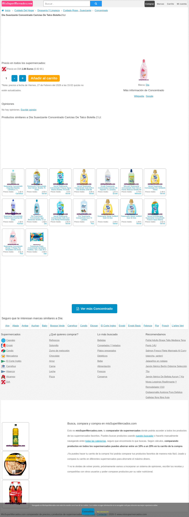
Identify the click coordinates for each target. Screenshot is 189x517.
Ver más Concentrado (97, 308)
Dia (147, 85)
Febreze (148, 325)
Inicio (6, 10)
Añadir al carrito (44, 78)
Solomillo (54, 345)
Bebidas (101, 340)
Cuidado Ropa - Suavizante (77, 10)
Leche (52, 371)
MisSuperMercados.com (17, 3)
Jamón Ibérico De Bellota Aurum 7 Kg (165, 376)
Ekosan (94, 325)
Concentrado (101, 10)
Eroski (115, 193)
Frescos (101, 371)
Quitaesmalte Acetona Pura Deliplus (164, 392)
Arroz (52, 361)
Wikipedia (139, 96)
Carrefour (19, 193)
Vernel (44, 193)
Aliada (15, 325)
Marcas (160, 4)
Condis (83, 325)
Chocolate (54, 356)
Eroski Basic (134, 325)
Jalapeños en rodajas (156, 361)
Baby (44, 325)
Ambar (25, 325)
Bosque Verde (57, 325)
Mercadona (9, 356)
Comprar (149, 4)
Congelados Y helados (108, 345)
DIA (5, 382)
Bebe (100, 361)
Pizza (52, 376)
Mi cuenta (182, 4)
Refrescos (54, 340)
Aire (7, 325)
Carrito (170, 4)
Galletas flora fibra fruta (157, 397)
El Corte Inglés (11, 361)
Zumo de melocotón (59, 350)
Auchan (20, 223)
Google (149, 96)
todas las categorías (95, 441)
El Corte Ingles (108, 325)
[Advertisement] (94, 38)
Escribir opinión (28, 110)
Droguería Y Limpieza (48, 10)
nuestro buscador (144, 436)
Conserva (102, 376)
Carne (52, 366)
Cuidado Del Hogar (24, 10)
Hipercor (8, 371)
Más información (103, 512)
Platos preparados (106, 350)
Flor (92, 223)
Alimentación (104, 366)
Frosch (165, 325)
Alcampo (8, 376)
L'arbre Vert (178, 325)
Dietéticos (102, 356)
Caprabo (8, 340)
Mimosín (138, 193)
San (45, 253)
